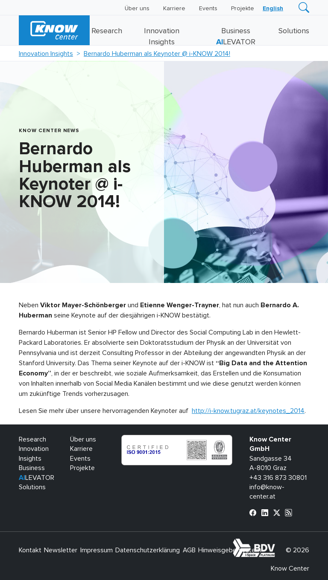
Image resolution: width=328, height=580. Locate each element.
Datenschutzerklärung (147, 550)
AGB (189, 550)
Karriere (174, 9)
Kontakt (30, 550)
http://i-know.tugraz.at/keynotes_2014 (248, 410)
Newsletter (60, 550)
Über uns (137, 9)
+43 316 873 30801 (278, 477)
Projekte (242, 9)
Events (208, 9)
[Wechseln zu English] (273, 9)
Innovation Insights (46, 53)
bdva (276, 543)
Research (106, 31)
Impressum (96, 550)
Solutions (293, 31)
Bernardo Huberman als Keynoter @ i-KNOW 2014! (157, 53)
